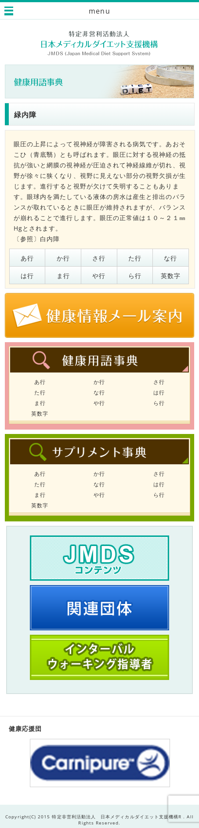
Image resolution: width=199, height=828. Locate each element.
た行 (134, 258)
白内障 (50, 239)
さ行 (98, 258)
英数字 (171, 275)
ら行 (134, 275)
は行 (27, 275)
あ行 (27, 258)
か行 (63, 258)
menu (99, 11)
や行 (98, 275)
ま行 (63, 275)
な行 (170, 258)
